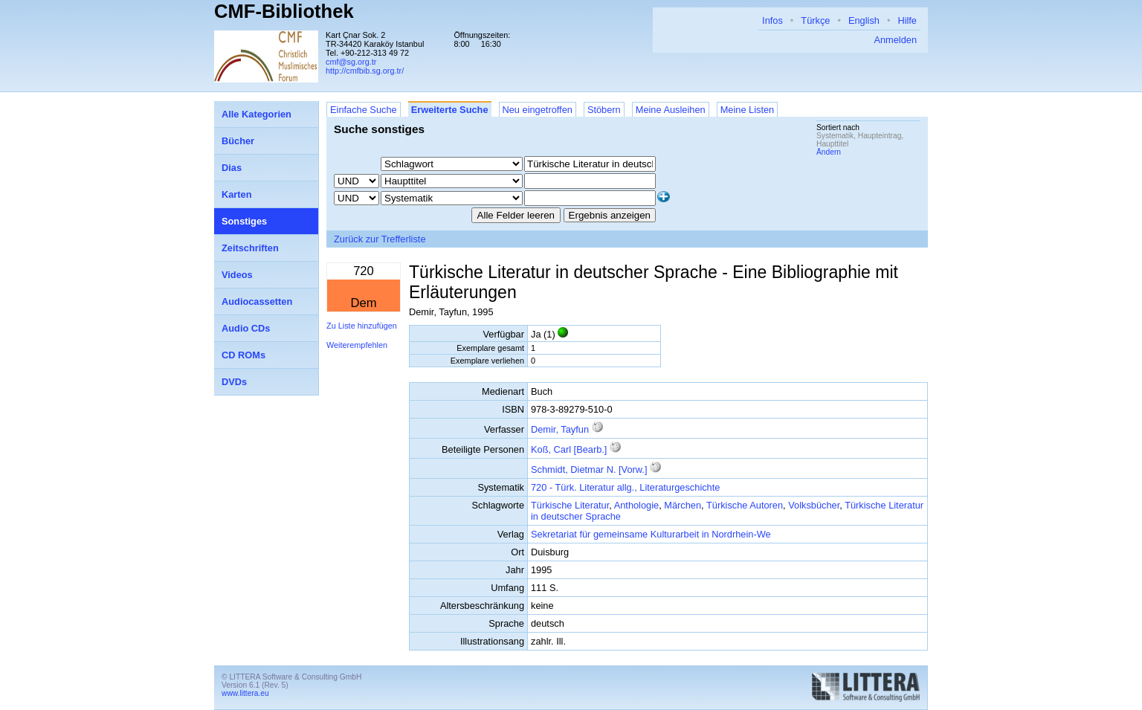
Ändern (828, 152)
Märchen (682, 505)
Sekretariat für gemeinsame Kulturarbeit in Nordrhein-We (651, 534)
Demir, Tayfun (560, 429)
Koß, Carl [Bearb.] (569, 449)
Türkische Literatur (570, 505)
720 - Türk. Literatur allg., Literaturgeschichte (625, 487)
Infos (772, 20)
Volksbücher (813, 505)
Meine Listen (747, 109)
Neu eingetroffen (537, 109)
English (864, 20)
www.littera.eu (245, 693)
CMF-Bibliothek (284, 11)
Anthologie (636, 505)
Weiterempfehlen (356, 345)
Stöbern (604, 109)
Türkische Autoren (744, 505)
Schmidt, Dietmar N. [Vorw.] (589, 469)
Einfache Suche (363, 109)
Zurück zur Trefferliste (380, 239)
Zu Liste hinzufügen (361, 325)
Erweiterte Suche (449, 109)
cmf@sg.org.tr (351, 61)
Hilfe (907, 20)
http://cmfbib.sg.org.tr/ (365, 70)
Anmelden (895, 39)
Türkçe (815, 20)
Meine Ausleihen (671, 109)
